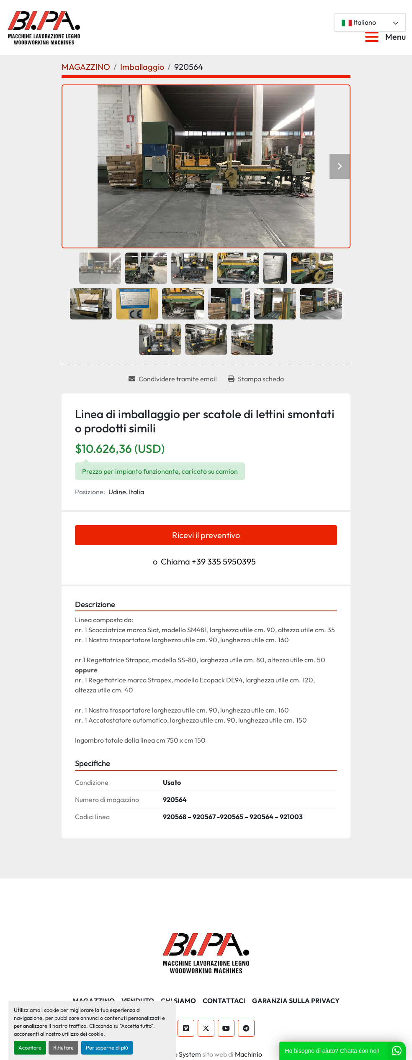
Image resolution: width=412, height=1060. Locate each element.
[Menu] (373, 37)
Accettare (29, 1047)
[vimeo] (186, 1028)
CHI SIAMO (178, 1000)
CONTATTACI (224, 1000)
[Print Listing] (255, 379)
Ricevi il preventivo (206, 535)
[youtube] (226, 1028)
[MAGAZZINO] (86, 66)
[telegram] (246, 1028)
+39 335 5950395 (224, 561)
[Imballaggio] (142, 66)
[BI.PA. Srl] (206, 952)
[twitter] (206, 1028)
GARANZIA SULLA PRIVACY (296, 1000)
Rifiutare (63, 1047)
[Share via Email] (172, 379)
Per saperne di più (107, 1047)
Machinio (248, 1054)
